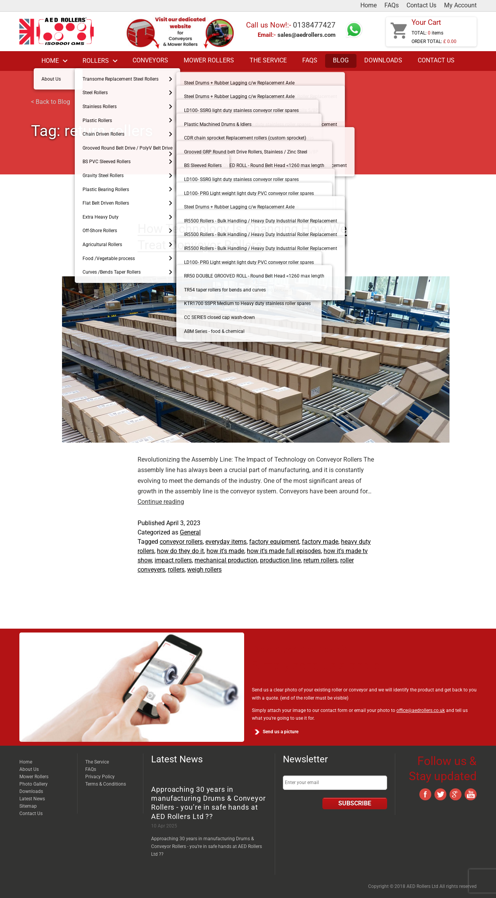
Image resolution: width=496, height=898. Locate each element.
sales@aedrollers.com (306, 34)
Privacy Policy (100, 776)
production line (280, 560)
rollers (176, 569)
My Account (460, 5)
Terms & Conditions (105, 784)
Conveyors (150, 60)
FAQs (391, 5)
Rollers (101, 61)
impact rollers (173, 560)
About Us (29, 769)
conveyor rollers (181, 541)
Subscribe (354, 803)
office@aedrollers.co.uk (420, 710)
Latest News (32, 798)
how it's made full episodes (284, 551)
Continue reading (161, 501)
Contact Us (421, 5)
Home (368, 5)
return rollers (320, 560)
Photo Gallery (33, 784)
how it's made (225, 551)
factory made (320, 541)
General (190, 532)
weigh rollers (204, 569)
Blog (341, 60)
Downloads (383, 60)
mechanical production (226, 560)
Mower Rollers (209, 60)
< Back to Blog (50, 101)
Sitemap (28, 806)
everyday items (225, 541)
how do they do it (180, 551)
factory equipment (274, 541)
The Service (268, 60)
